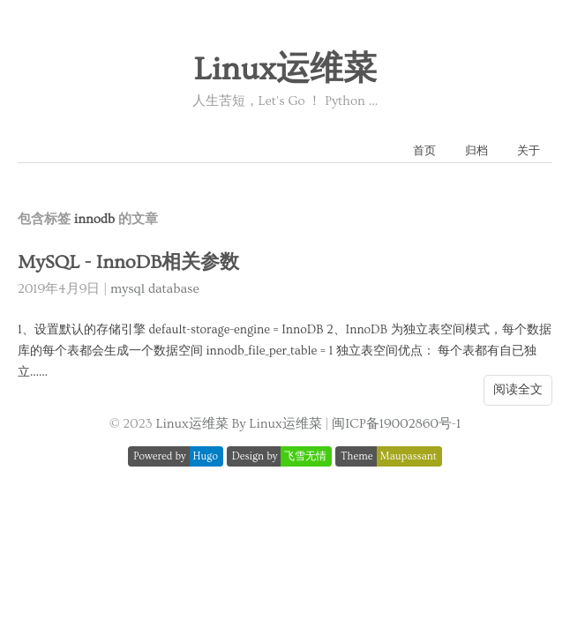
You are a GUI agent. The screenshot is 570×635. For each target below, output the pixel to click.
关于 (528, 151)
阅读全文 (518, 390)
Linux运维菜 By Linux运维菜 (238, 423)
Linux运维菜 (284, 69)
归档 (476, 151)
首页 (424, 151)
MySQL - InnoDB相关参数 (128, 262)
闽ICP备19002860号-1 (396, 423)
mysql (127, 288)
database (173, 288)
